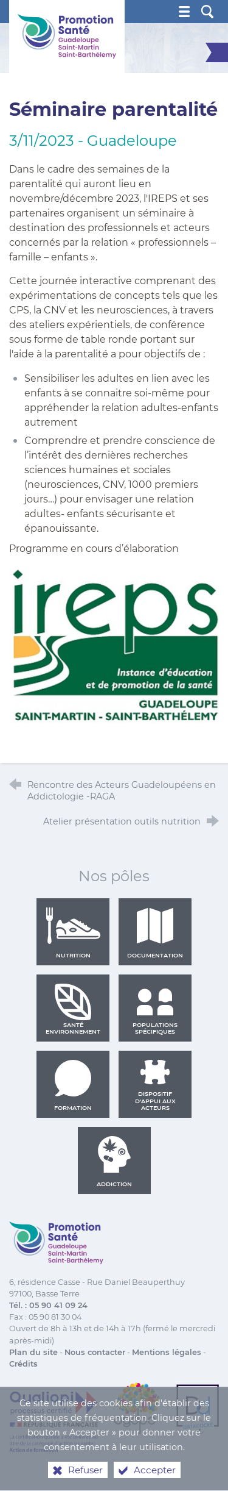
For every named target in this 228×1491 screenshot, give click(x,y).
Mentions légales (166, 1352)
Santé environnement (73, 1009)
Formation (73, 1085)
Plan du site (33, 1352)
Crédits (23, 1363)
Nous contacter (94, 1352)
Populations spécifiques (155, 1009)
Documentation (155, 933)
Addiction (114, 1161)
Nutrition (73, 933)
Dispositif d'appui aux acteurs (155, 1085)
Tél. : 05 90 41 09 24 (48, 1305)
